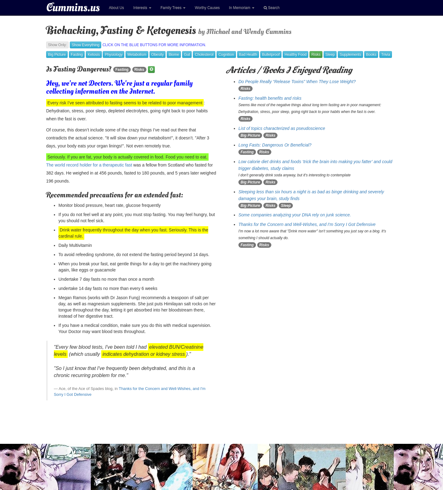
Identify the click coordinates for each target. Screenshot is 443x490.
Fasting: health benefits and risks (269, 98)
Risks (315, 54)
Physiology (113, 54)
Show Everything (85, 45)
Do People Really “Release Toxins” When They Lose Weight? (297, 81)
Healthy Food (295, 54)
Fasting (77, 54)
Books (371, 54)
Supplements (350, 54)
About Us (116, 8)
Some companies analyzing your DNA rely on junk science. (294, 214)
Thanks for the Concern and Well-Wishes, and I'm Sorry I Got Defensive (307, 224)
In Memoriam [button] (241, 8)
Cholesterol (204, 54)
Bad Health (248, 54)
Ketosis (94, 54)
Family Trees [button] (173, 8)
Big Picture (57, 54)
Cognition (226, 54)
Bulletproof (271, 54)
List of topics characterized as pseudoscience (281, 128)
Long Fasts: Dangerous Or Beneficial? (274, 145)
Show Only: (57, 45)
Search (272, 8)
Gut (187, 54)
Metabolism (136, 54)
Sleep (330, 54)
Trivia (385, 54)
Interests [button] (142, 8)
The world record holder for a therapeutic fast (89, 165)
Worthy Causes (207, 8)
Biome (174, 54)
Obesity (157, 54)
